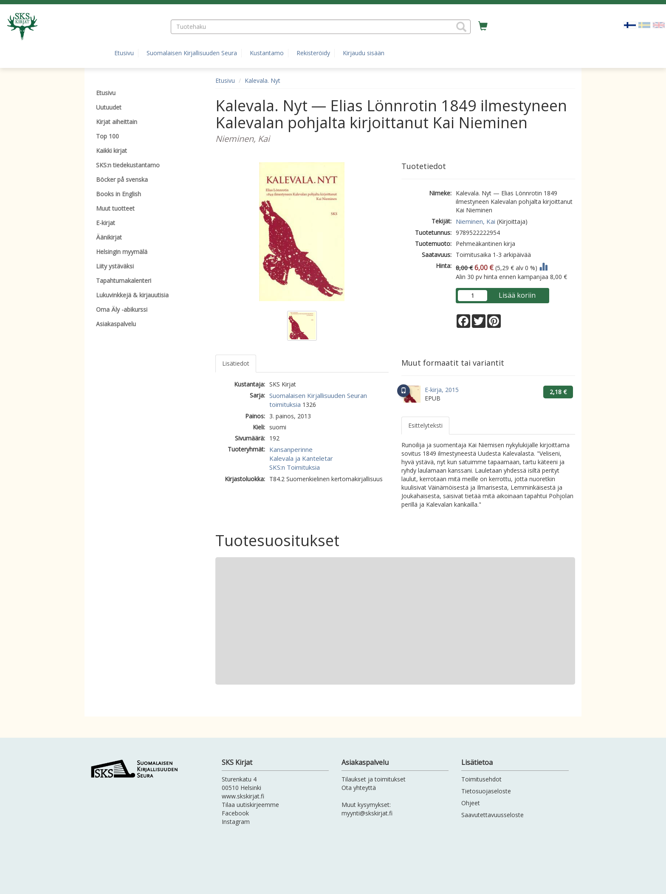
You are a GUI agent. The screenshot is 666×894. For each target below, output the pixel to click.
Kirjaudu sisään (363, 53)
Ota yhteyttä (358, 788)
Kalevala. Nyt (262, 80)
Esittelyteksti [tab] (425, 425)
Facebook (235, 813)
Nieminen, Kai (475, 221)
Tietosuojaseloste (486, 791)
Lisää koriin (517, 295)
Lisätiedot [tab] (235, 363)
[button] (461, 27)
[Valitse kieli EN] (659, 24)
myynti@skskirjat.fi (366, 813)
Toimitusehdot (481, 779)
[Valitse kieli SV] (644, 24)
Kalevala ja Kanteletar (301, 458)
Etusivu (124, 53)
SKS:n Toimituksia (294, 467)
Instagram (236, 822)
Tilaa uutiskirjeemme (250, 805)
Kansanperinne (291, 449)
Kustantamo (267, 53)
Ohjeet (470, 803)
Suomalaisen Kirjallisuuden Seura (192, 53)
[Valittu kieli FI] (630, 24)
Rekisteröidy (313, 53)
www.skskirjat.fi (243, 796)
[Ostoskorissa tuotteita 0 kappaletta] (483, 26)
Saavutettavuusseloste (492, 815)
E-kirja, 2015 (442, 390)
